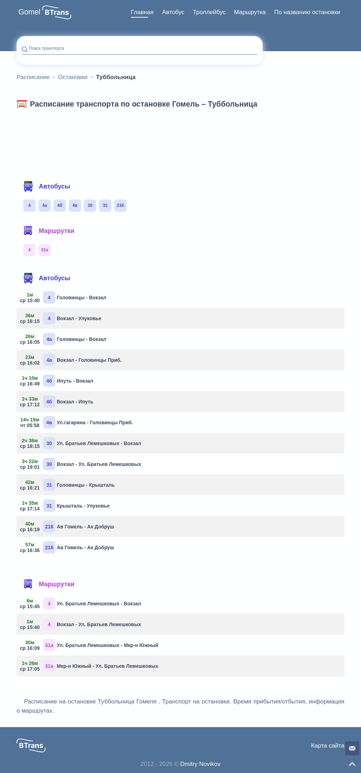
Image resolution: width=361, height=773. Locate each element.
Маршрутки (48, 231)
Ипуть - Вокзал (57, 380)
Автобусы (46, 186)
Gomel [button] (29, 12)
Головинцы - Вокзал (64, 297)
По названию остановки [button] (307, 12)
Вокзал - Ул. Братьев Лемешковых (81, 464)
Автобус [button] (173, 12)
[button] (56, 12)
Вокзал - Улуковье (61, 318)
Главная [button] (142, 12)
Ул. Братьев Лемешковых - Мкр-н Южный (90, 645)
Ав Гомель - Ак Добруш (68, 526)
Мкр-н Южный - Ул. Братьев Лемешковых (90, 666)
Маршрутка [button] (250, 12)
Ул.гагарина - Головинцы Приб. (77, 422)
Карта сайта (327, 745)
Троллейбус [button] (209, 12)
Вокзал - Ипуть (57, 401)
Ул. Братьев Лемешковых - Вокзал (81, 443)
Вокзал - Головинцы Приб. (72, 360)
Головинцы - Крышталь (68, 485)
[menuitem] (142, 12)
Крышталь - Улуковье (66, 505)
